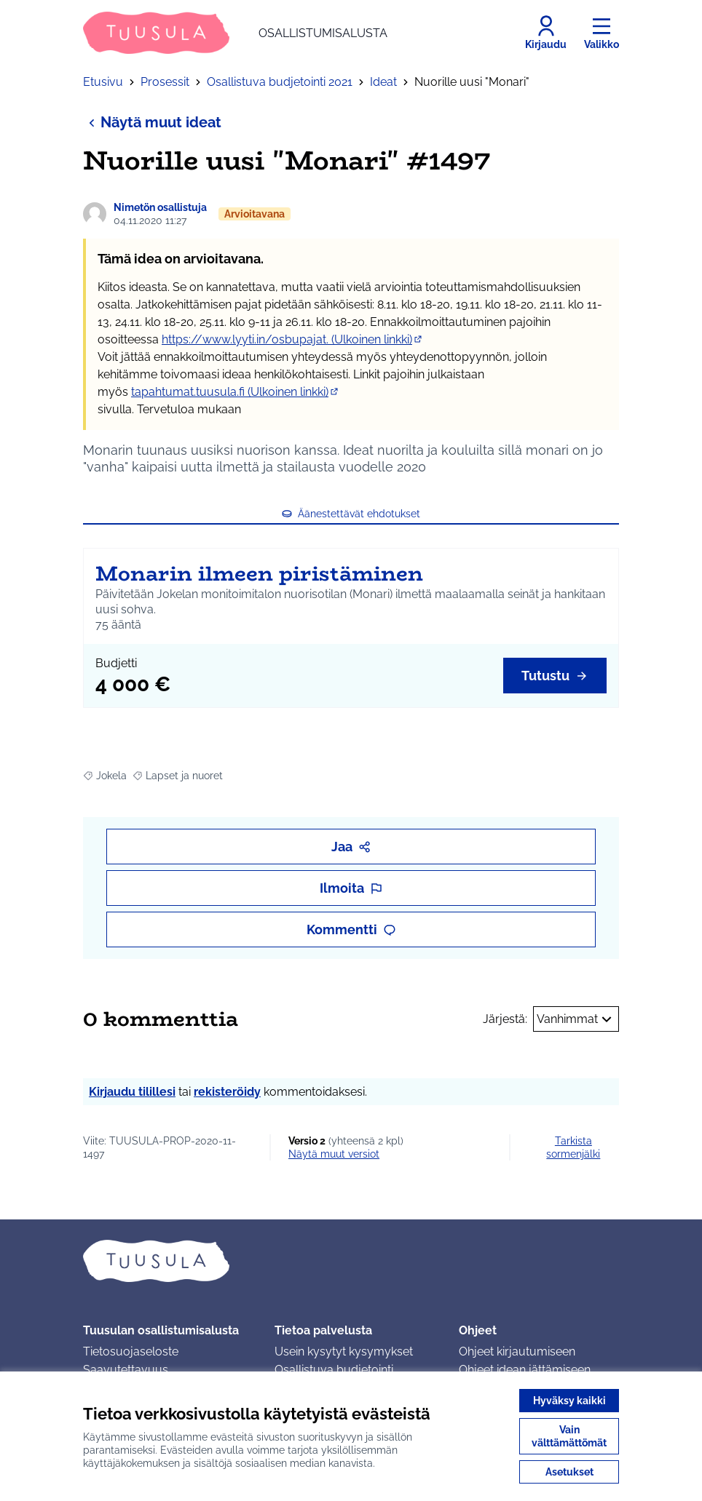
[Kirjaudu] (546, 33)
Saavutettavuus (125, 1370)
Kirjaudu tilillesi (132, 1092)
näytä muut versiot (333, 1154)
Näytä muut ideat (152, 122)
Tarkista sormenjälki (573, 1147)
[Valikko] (601, 33)
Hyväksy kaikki (569, 1400)
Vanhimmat (576, 1019)
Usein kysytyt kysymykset (344, 1351)
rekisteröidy (227, 1092)
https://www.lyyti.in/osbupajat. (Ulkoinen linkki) (293, 339)
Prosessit (165, 82)
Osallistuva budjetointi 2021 (279, 82)
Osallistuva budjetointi (334, 1370)
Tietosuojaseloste (130, 1351)
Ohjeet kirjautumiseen (517, 1351)
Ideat (383, 82)
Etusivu (103, 82)
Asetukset (569, 1472)
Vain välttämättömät (569, 1436)
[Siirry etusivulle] (235, 33)
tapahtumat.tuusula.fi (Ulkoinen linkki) (235, 392)
